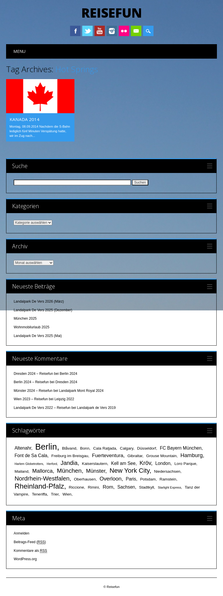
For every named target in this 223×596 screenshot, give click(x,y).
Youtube (99, 31)
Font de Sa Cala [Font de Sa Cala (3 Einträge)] (30, 455)
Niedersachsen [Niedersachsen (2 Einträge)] (167, 471)
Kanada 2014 (24, 119)
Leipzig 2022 (64, 399)
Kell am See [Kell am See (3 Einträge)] (123, 463)
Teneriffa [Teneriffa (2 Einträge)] (39, 494)
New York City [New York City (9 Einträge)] (129, 470)
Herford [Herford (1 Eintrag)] (52, 463)
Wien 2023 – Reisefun (31, 399)
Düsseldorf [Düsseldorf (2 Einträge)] (146, 448)
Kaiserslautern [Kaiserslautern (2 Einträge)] (94, 463)
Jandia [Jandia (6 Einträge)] (69, 463)
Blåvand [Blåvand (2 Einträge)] (69, 448)
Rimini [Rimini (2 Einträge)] (93, 487)
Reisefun (111, 12)
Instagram (112, 31)
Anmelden (21, 533)
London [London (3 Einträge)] (162, 463)
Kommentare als (30, 551)
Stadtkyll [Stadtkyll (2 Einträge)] (146, 487)
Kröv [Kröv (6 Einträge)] (145, 463)
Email (136, 31)
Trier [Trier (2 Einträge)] (55, 494)
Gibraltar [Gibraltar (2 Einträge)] (134, 456)
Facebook (75, 31)
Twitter (87, 31)
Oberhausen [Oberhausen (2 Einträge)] (85, 479)
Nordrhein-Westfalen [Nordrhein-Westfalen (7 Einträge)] (42, 478)
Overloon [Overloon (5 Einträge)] (111, 479)
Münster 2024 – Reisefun (33, 391)
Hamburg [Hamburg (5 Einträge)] (191, 455)
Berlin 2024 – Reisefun (31, 382)
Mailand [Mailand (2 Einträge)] (21, 471)
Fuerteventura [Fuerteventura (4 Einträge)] (107, 455)
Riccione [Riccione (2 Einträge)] (76, 487)
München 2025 (25, 318)
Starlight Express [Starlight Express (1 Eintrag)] (169, 487)
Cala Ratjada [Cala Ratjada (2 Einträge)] (104, 448)
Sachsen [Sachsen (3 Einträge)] (126, 487)
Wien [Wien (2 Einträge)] (67, 494)
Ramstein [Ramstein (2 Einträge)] (168, 479)
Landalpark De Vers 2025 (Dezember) (43, 310)
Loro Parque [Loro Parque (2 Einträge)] (185, 463)
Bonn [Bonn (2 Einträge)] (84, 448)
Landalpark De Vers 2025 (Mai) (38, 336)
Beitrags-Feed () (30, 542)
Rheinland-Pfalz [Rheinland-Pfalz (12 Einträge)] (39, 486)
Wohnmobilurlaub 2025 (31, 327)
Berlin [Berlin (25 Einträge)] (46, 446)
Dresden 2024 (66, 382)
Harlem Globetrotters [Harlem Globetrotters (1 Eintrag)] (28, 463)
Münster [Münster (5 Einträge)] (95, 471)
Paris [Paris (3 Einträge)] (131, 478)
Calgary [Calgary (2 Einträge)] (126, 448)
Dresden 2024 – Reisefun (33, 374)
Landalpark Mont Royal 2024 (81, 391)
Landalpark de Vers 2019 (96, 408)
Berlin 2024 (68, 374)
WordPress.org (25, 559)
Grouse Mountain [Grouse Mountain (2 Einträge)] (161, 456)
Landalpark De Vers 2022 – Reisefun (42, 408)
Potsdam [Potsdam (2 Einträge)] (148, 479)
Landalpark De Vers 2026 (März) (39, 301)
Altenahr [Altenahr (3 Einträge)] (22, 448)
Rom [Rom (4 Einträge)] (108, 487)
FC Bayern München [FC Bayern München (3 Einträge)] (181, 448)
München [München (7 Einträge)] (69, 470)
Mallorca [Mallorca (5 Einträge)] (42, 471)
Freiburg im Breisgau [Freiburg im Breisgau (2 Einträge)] (69, 456)
